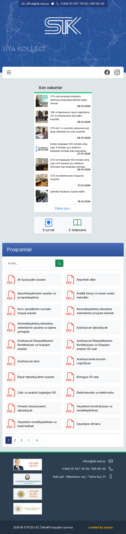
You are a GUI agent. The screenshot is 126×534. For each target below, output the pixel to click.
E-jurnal (48, 225)
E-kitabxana (77, 225)
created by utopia (100, 527)
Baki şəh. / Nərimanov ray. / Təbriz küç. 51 (83, 476)
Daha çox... (63, 208)
